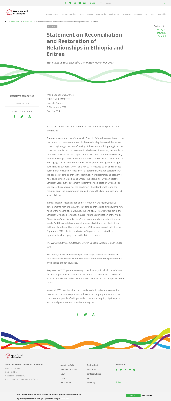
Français (161, 29)
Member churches (68, 14)
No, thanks (147, 396)
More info (65, 399)
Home (6, 21)
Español (162, 36)
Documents (27, 21)
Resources (127, 14)
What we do (101, 14)
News (81, 14)
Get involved (114, 14)
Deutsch (161, 32)
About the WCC (52, 14)
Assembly (162, 14)
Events (90, 14)
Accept (133, 396)
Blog (152, 14)
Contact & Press (140, 14)
